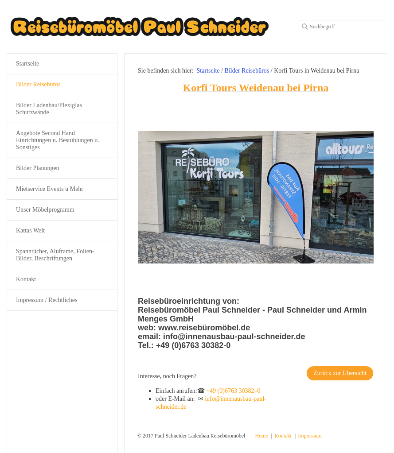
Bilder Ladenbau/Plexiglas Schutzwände (49, 109)
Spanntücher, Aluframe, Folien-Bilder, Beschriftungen (55, 255)
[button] (340, 373)
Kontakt (26, 279)
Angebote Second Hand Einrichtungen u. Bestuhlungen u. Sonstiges (57, 140)
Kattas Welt (30, 230)
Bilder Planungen (37, 168)
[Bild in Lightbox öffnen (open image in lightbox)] (256, 197)
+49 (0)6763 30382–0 (233, 390)
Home (261, 436)
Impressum (309, 436)
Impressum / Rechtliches (46, 300)
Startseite (208, 70)
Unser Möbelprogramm (45, 209)
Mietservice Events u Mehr (49, 189)
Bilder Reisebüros (38, 84)
